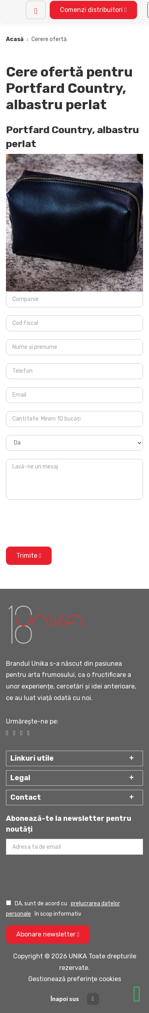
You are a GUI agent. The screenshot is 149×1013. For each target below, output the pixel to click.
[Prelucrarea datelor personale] (8, 902)
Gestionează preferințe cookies (74, 979)
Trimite (28, 555)
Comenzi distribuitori (93, 10)
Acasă (14, 39)
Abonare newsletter (47, 934)
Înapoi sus (74, 999)
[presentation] (66, 523)
